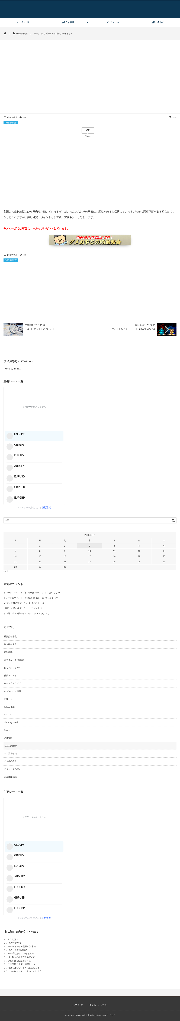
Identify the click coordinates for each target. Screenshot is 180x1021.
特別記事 (8, 652)
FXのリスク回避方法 (17, 950)
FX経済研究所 (11, 123)
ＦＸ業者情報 (10, 753)
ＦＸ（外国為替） (12, 769)
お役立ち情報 (67, 22)
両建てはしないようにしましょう (23, 968)
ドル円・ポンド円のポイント (40, 329)
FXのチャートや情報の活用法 (22, 946)
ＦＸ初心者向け (11, 761)
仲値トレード (10, 675)
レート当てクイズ (12, 683)
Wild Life (8, 714)
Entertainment (10, 777)
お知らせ (8, 699)
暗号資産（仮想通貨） (14, 660)
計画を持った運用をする (19, 961)
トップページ (22, 22)
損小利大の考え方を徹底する (21, 957)
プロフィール (112, 22)
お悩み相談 (9, 706)
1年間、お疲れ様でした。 (16, 603)
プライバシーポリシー (99, 1005)
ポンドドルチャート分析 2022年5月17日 (133, 329)
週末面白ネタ (10, 644)
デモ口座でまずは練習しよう (21, 964)
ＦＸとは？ (13, 939)
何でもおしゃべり (12, 668)
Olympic (8, 738)
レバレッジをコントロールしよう (25, 971)
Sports (7, 730)
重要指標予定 (10, 636)
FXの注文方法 (14, 943)
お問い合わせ (157, 22)
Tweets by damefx (12, 369)
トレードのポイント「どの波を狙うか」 (22, 592)
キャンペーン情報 (12, 691)
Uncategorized (11, 722)
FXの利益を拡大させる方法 (21, 953)
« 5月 (6, 571)
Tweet (87, 136)
